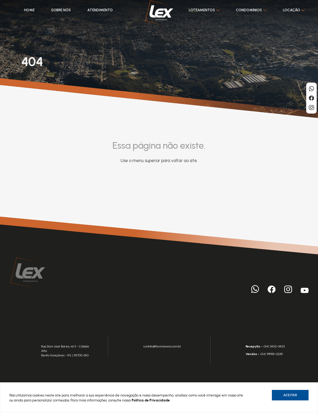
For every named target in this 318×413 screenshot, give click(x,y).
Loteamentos (204, 10)
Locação (294, 10)
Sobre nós (61, 10)
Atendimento (99, 10)
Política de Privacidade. (151, 400)
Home (29, 10)
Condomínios (251, 10)
